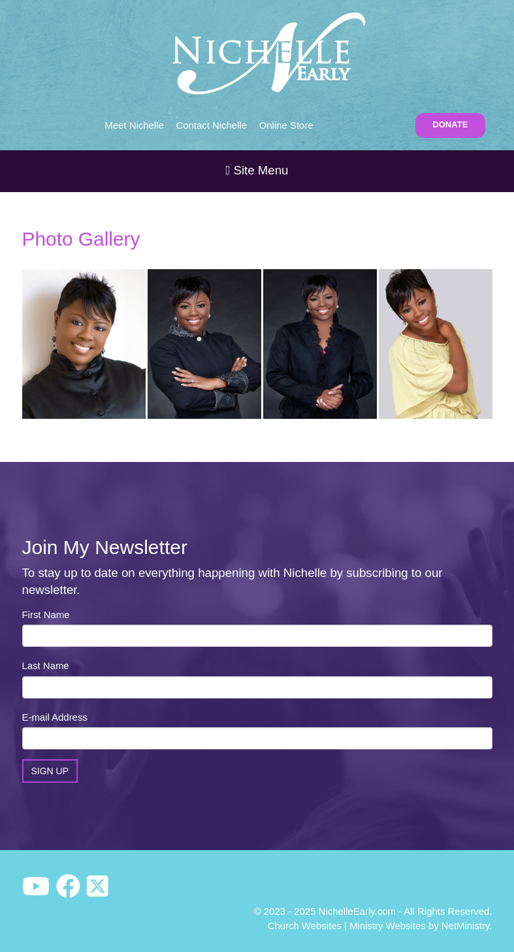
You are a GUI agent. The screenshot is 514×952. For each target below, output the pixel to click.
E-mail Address (55, 717)
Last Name (45, 665)
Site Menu (256, 170)
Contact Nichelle (211, 125)
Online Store (286, 125)
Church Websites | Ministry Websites (348, 925)
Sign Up (50, 771)
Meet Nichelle (133, 125)
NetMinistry (466, 925)
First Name (46, 614)
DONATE (450, 124)
